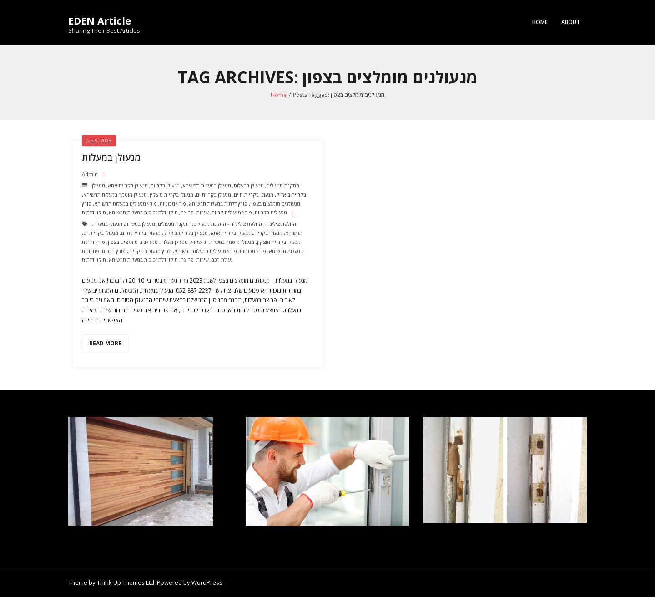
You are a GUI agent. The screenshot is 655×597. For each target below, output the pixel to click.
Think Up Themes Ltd (125, 582)
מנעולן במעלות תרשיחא (206, 185)
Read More (105, 343)
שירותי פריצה (195, 212)
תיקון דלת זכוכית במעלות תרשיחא (143, 212)
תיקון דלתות (94, 212)
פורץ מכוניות (173, 203)
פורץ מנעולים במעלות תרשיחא (125, 203)
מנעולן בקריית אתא (128, 185)
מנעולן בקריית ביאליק (185, 232)
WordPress (206, 582)
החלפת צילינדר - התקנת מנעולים (227, 223)
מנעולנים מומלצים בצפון (275, 203)
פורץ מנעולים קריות (232, 212)
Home (540, 22)
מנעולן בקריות (165, 185)
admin (90, 174)
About (570, 22)
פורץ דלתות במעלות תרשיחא (218, 203)
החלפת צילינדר (280, 223)
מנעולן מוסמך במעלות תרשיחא (115, 194)
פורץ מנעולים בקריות (149, 251)
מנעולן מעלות (174, 241)
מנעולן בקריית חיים (253, 194)
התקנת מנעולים (283, 185)
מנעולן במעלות (111, 157)
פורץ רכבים (114, 251)
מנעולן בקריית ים (213, 194)
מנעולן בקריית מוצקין (171, 194)
